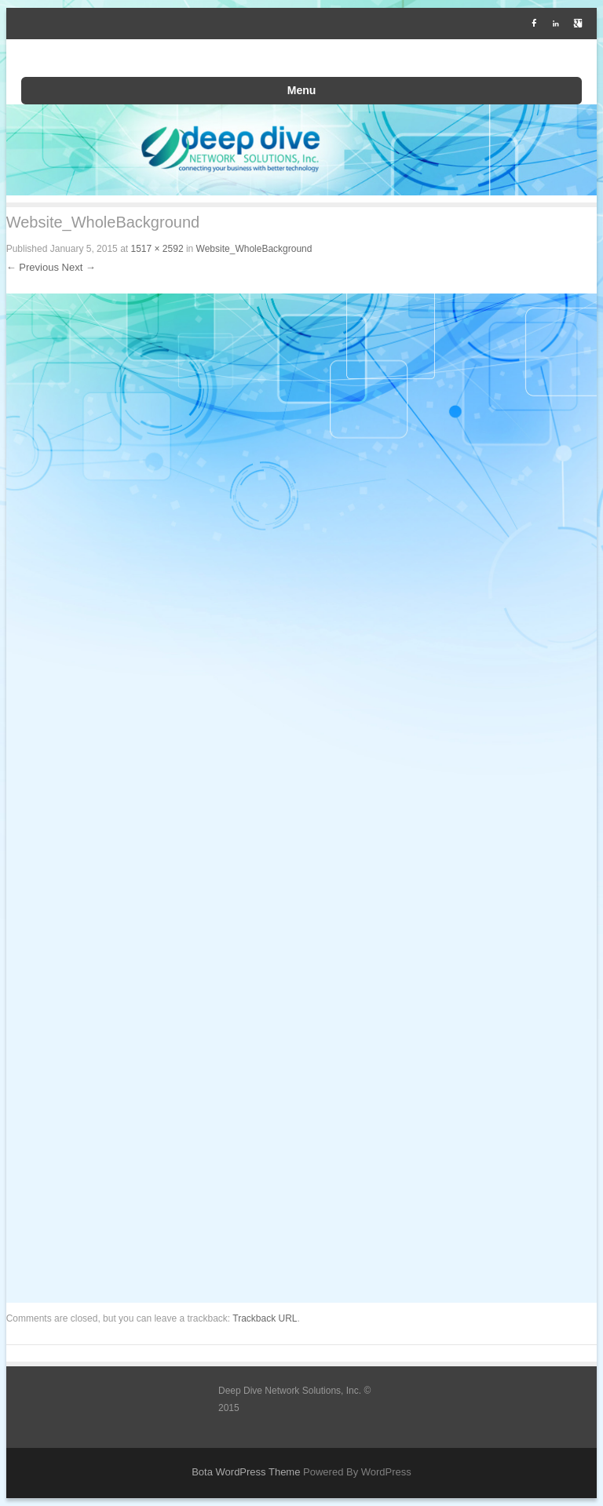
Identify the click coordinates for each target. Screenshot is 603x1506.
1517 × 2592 (156, 248)
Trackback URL (264, 1318)
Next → (79, 267)
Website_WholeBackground (254, 248)
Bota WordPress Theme (246, 1472)
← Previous (32, 267)
